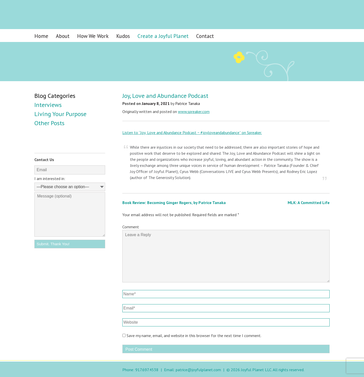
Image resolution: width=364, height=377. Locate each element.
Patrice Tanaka (187, 103)
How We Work (93, 36)
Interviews (48, 105)
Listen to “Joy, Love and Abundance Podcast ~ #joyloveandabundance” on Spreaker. (192, 132)
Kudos (123, 36)
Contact (205, 36)
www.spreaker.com (194, 111)
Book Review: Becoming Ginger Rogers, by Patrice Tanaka (174, 202)
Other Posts (49, 123)
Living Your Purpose (60, 114)
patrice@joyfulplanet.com (198, 369)
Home (41, 36)
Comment (130, 226)
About (63, 36)
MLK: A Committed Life (309, 202)
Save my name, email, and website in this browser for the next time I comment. (194, 335)
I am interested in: (49, 178)
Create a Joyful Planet (163, 36)
